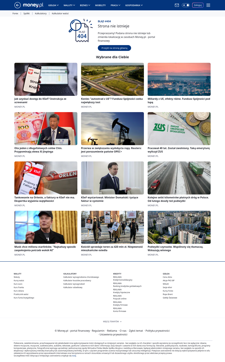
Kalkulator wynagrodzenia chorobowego (81, 277)
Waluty (68, 5)
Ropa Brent (168, 294)
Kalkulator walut (60, 13)
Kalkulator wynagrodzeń (74, 284)
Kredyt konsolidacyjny (122, 280)
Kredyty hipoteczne (121, 292)
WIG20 (166, 284)
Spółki (26, 13)
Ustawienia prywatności (112, 334)
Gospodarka (132, 5)
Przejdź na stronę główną (114, 48)
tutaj (74, 355)
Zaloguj (198, 5)
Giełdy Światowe (170, 297)
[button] (208, 5)
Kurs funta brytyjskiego (24, 297)
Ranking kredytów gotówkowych (127, 286)
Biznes (84, 5)
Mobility (100, 5)
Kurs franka (19, 287)
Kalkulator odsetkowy (72, 287)
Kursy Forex (168, 291)
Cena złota (167, 277)
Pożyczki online (119, 298)
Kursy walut (19, 280)
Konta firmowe (119, 311)
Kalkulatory (41, 13)
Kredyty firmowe (120, 305)
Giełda (52, 5)
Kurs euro (18, 284)
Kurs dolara (19, 291)
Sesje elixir (167, 287)
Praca (114, 5)
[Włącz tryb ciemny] (186, 5)
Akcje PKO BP (169, 280)
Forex (15, 13)
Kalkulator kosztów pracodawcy (77, 280)
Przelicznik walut (21, 294)
